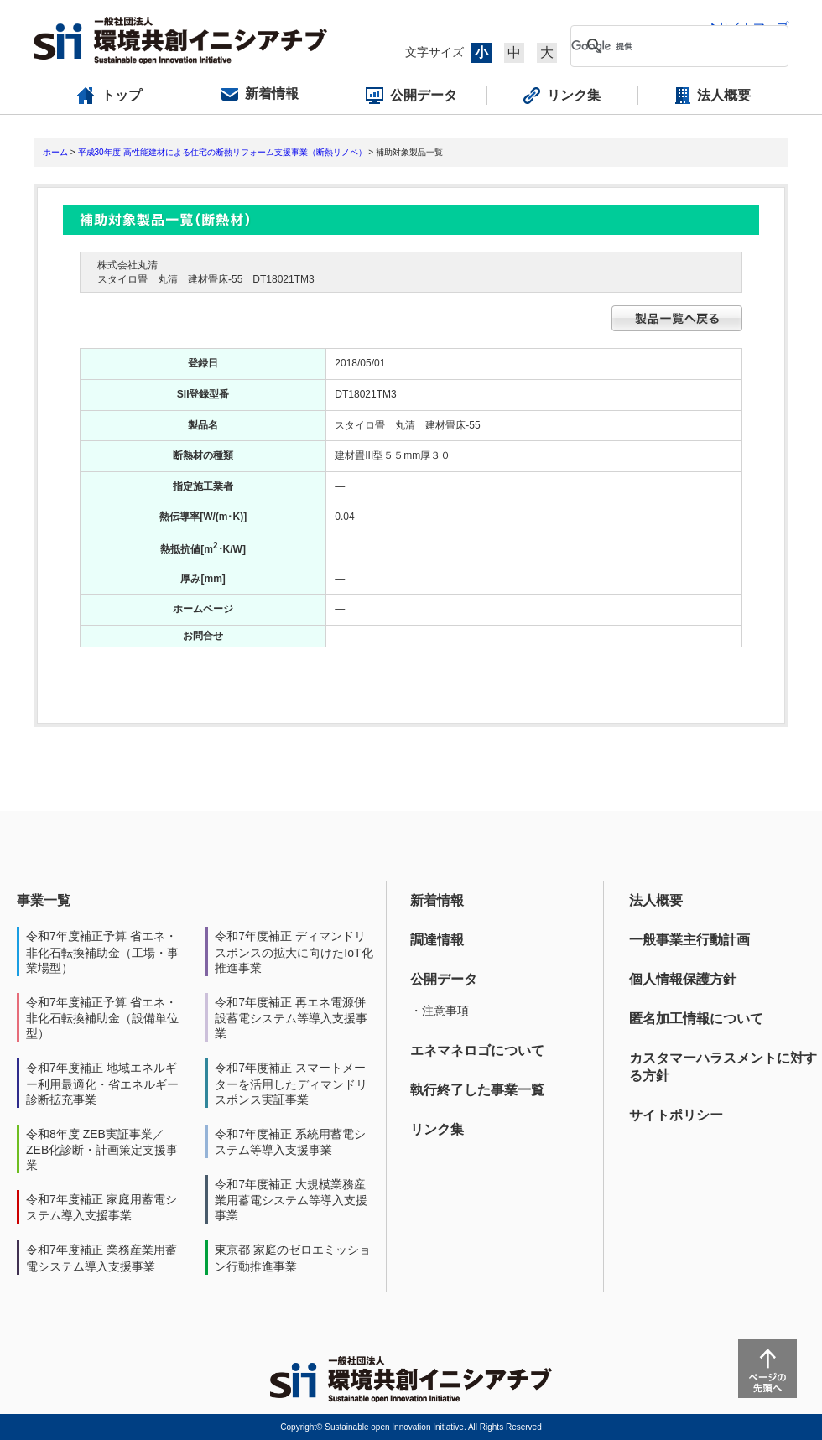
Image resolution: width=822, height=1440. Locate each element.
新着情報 (437, 900)
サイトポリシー (676, 1115)
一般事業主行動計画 (689, 940)
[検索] (666, 46)
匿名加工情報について (696, 1018)
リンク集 (437, 1129)
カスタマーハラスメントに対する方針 (723, 1067)
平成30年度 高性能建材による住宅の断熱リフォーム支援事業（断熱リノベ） (222, 152)
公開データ (443, 979)
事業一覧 (43, 900)
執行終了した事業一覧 (477, 1090)
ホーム (55, 152)
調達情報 (437, 940)
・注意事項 (439, 1010)
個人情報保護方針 (682, 979)
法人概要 (656, 900)
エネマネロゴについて (477, 1050)
